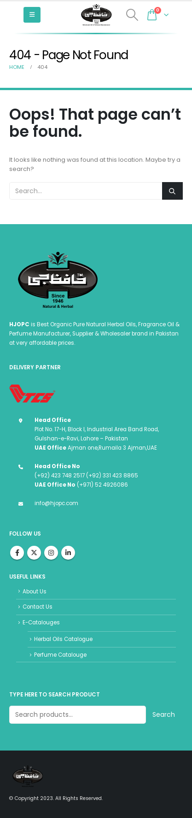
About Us (35, 591)
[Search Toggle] (132, 15)
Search (163, 714)
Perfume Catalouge (60, 655)
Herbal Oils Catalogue (63, 639)
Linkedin (68, 553)
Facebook (17, 553)
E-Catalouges (41, 622)
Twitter (34, 553)
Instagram (51, 553)
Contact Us (37, 606)
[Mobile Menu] (32, 15)
